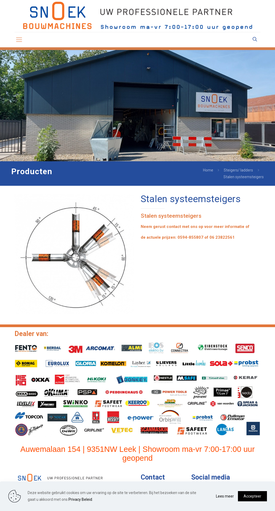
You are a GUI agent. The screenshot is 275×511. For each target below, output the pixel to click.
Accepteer (252, 496)
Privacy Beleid (80, 499)
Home (208, 170)
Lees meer (225, 496)
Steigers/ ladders (238, 170)
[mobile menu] (19, 39)
